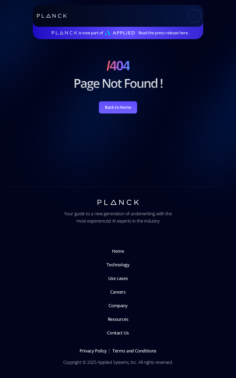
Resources (118, 319)
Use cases (118, 278)
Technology (118, 265)
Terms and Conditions (134, 351)
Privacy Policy (93, 351)
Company (118, 305)
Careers (118, 292)
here (184, 33)
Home (118, 251)
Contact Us (118, 333)
